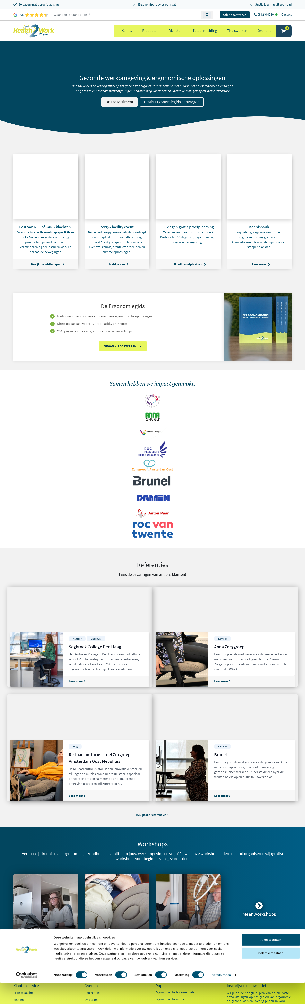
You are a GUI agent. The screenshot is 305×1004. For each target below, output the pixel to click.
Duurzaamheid (95, 924)
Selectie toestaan (271, 974)
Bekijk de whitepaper (47, 264)
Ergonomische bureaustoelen (176, 896)
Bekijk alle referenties (152, 719)
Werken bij (92, 910)
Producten (150, 30)
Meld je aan (119, 264)
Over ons (264, 30)
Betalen (18, 904)
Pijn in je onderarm (169, 945)
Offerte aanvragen (234, 15)
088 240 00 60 (266, 14)
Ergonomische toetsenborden (176, 910)
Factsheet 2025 (95, 933)
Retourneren (22, 910)
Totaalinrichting (205, 30)
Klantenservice (26, 889)
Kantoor (237, 940)
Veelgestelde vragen (27, 938)
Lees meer (261, 264)
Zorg (235, 948)
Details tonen (221, 996)
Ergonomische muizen (171, 903)
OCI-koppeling (23, 924)
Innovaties (92, 917)
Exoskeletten (164, 924)
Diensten (175, 30)
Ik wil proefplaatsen (190, 264)
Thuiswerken (237, 30)
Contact (286, 14)
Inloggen (19, 917)
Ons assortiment (119, 101)
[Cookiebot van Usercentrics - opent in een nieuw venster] (26, 996)
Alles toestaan (270, 960)
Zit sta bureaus (166, 917)
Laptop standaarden (170, 931)
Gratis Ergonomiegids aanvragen (172, 101)
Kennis (127, 30)
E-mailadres (236, 917)
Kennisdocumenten (98, 940)
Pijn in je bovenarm (169, 938)
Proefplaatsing (23, 897)
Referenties (92, 897)
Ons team (91, 904)
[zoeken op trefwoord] (126, 14)
